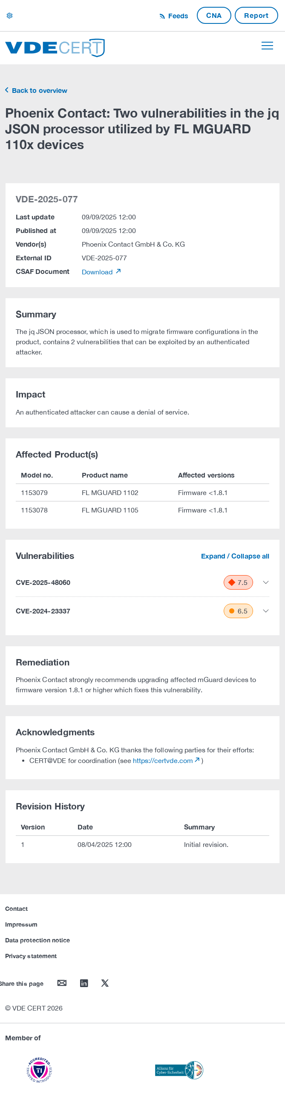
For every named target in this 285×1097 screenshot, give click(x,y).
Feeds (177, 16)
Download (98, 272)
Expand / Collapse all (235, 556)
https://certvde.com (163, 760)
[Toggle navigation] (267, 45)
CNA (214, 15)
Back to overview (38, 90)
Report (256, 15)
